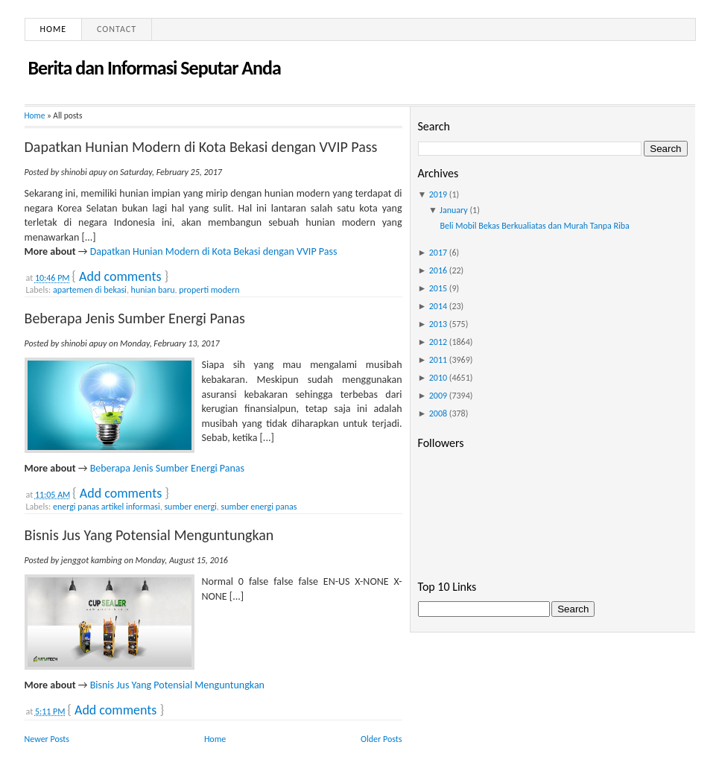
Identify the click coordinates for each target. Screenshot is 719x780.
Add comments (120, 276)
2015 (438, 288)
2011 (438, 360)
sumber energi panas (259, 506)
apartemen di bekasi (90, 290)
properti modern (209, 290)
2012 (438, 342)
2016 (438, 270)
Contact (116, 29)
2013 (438, 324)
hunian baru (153, 290)
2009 (438, 395)
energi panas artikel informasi (106, 506)
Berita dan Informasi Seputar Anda (154, 68)
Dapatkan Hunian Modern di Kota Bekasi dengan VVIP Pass (201, 146)
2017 (438, 252)
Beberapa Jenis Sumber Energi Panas (135, 318)
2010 (438, 377)
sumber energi (190, 506)
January (454, 210)
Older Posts (381, 739)
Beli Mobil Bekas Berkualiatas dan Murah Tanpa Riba (534, 226)
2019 (438, 194)
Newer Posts (47, 739)
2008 (438, 413)
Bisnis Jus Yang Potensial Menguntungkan (149, 534)
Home (53, 29)
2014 (438, 306)
